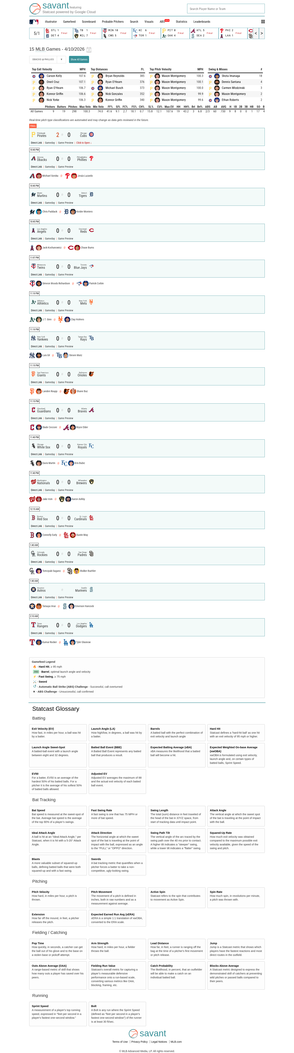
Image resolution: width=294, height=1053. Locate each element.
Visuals (149, 21)
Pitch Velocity (41, 891)
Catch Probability (162, 965)
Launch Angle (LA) (103, 728)
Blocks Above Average (224, 965)
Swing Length (159, 810)
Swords (96, 859)
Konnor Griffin (55, 94)
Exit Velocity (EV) (43, 728)
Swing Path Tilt (160, 832)
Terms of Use (120, 1041)
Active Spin (158, 891)
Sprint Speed (40, 1006)
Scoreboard (89, 21)
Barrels (155, 728)
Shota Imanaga (231, 76)
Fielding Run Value (103, 965)
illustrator (51, 21)
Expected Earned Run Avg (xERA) (112, 914)
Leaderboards (202, 21)
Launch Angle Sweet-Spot (48, 747)
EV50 (35, 773)
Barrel (45, 671)
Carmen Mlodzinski (233, 88)
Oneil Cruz (53, 82)
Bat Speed (38, 810)
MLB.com (176, 1041)
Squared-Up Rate (221, 832)
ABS (165, 21)
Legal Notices (159, 1041)
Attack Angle (218, 810)
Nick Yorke (53, 100)
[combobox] (226, 8)
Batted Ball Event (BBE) (106, 747)
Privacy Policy (139, 1041)
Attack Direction (101, 832)
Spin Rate (216, 891)
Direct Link (36, 142)
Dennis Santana (231, 82)
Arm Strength (99, 943)
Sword (43, 681)
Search (134, 21)
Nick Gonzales (114, 94)
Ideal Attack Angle (43, 832)
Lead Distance (160, 943)
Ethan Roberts (230, 100)
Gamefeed (69, 21)
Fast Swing (46, 676)
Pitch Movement (101, 891)
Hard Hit (44, 666)
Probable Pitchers (113, 21)
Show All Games (79, 59)
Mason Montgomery (174, 76)
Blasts (36, 859)
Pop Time (38, 943)
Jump (213, 943)
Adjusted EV (99, 773)
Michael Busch (114, 88)
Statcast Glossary (55, 708)
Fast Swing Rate (101, 810)
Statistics (181, 21)
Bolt (93, 1006)
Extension (38, 914)
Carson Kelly (54, 76)
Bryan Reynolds (115, 76)
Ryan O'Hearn (55, 88)
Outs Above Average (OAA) (49, 965)
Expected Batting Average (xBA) (171, 747)
